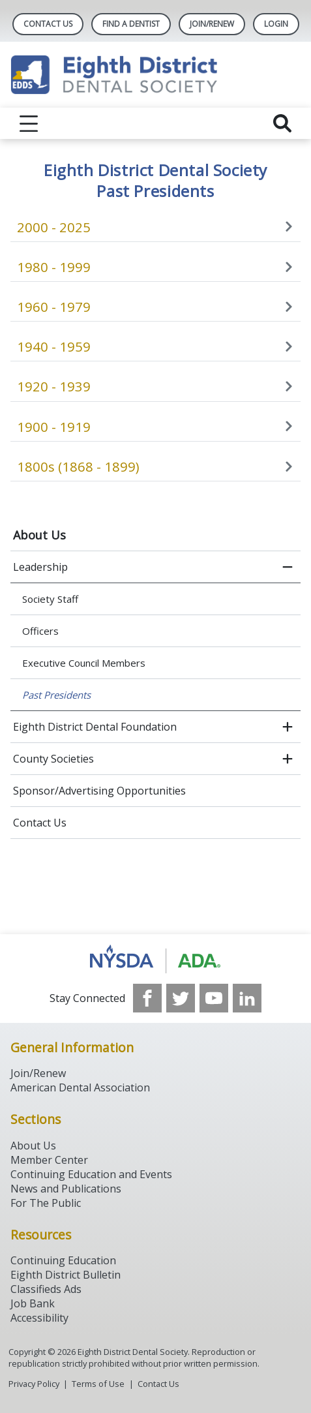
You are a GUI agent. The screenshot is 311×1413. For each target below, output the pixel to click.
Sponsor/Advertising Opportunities (99, 790)
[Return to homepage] (155, 75)
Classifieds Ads (45, 1289)
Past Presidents (56, 694)
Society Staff (50, 598)
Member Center (49, 1160)
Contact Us (47, 23)
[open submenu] (287, 727)
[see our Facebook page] (147, 998)
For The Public (45, 1203)
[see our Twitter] (180, 998)
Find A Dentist (131, 23)
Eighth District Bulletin (65, 1275)
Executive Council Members (83, 662)
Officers (40, 630)
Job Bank (32, 1303)
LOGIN (276, 23)
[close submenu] (287, 567)
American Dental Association (80, 1087)
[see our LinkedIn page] (247, 998)
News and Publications (65, 1188)
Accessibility (39, 1318)
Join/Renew (212, 23)
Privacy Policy (33, 1384)
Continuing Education (63, 1260)
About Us (39, 535)
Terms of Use (98, 1384)
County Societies (53, 759)
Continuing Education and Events (91, 1174)
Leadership (40, 567)
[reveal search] (282, 123)
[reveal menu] (28, 123)
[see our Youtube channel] (214, 998)
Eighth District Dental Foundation (95, 727)
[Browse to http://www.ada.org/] (155, 959)
